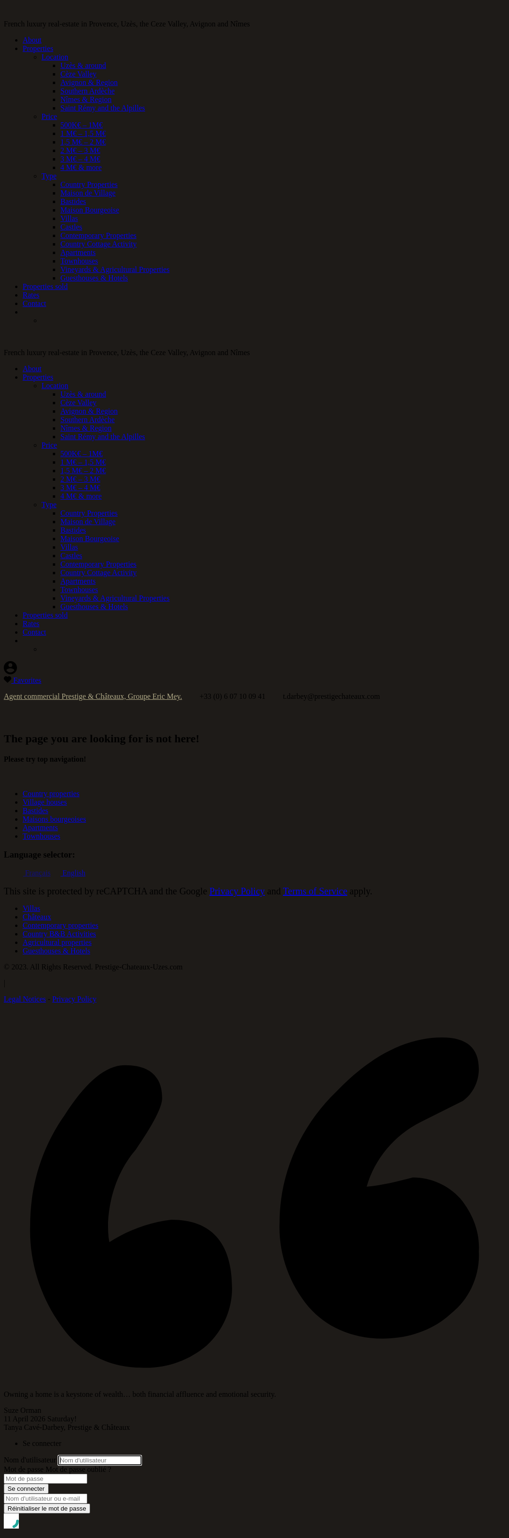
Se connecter (26, 1488)
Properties (38, 48)
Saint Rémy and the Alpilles (102, 108)
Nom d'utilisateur (30, 1460)
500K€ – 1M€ (81, 125)
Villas (69, 218)
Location (55, 57)
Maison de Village (88, 193)
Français (36, 873)
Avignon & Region (88, 82)
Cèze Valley (78, 74)
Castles (71, 227)
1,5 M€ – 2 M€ (83, 142)
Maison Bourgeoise (89, 210)
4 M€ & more (81, 167)
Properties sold (45, 286)
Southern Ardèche (87, 91)
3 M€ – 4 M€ (80, 159)
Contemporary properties (60, 925)
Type (49, 176)
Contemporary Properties (98, 235)
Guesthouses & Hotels (94, 278)
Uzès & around (83, 65)
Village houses (45, 802)
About (32, 40)
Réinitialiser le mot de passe (47, 1508)
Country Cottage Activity (98, 244)
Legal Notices (25, 999)
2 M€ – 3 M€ (80, 150)
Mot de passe (23, 1469)
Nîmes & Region (85, 99)
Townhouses (79, 261)
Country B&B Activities (59, 934)
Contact (34, 303)
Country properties (51, 794)
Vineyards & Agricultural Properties (114, 269)
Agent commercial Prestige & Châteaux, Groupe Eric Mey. (93, 696)
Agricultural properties (57, 942)
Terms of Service (315, 891)
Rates (31, 295)
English (72, 873)
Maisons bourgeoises (54, 819)
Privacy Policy (237, 891)
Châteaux (37, 917)
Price (49, 116)
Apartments (78, 252)
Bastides (73, 201)
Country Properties (88, 184)
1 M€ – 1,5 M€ (83, 133)
